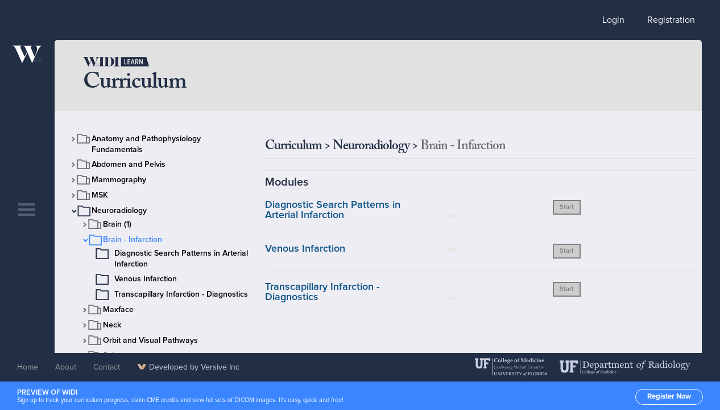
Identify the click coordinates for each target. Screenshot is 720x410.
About (65, 367)
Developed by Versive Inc (188, 367)
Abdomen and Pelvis (128, 165)
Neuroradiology (119, 211)
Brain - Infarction (132, 240)
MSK (100, 195)
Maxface (118, 310)
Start (567, 207)
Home (27, 367)
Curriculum (293, 146)
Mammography (119, 180)
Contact (106, 367)
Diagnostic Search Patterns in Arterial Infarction (181, 258)
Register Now (669, 396)
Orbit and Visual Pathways (150, 341)
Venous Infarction (145, 279)
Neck (112, 325)
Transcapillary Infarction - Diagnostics (181, 294)
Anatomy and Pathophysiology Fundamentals (146, 144)
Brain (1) (117, 224)
